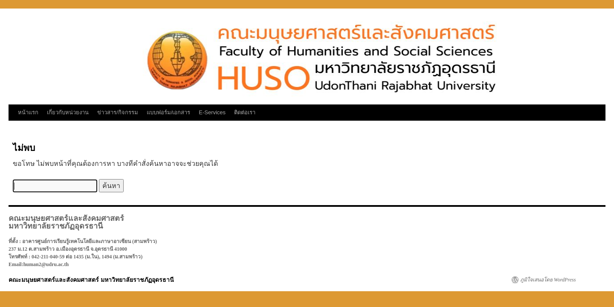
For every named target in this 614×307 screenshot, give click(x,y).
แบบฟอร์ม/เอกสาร (169, 112)
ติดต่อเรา (244, 112)
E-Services (212, 112)
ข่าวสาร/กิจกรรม (117, 112)
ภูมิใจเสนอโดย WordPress (548, 280)
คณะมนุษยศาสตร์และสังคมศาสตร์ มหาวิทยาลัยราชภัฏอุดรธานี (91, 279)
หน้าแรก (28, 112)
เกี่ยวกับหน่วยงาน (68, 112)
